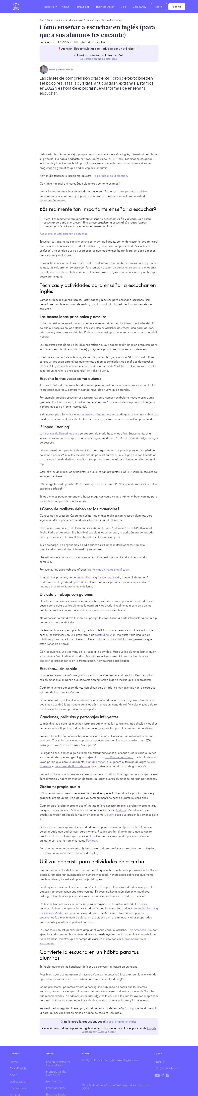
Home (14, 1062)
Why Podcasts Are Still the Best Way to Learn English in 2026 (116, 1087)
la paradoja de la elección (110, 175)
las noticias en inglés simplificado (108, 569)
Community (139, 6)
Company (15, 1053)
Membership (54, 1081)
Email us (160, 1062)
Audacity (121, 810)
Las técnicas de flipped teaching (59, 433)
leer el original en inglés (121, 1021)
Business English (105, 6)
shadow (45, 660)
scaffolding (102, 634)
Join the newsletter (166, 1068)
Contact (158, 1053)
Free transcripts (56, 1088)
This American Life (139, 929)
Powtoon (91, 840)
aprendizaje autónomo (91, 414)
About (65, 6)
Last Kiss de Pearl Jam (118, 757)
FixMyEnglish (83, 6)
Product (49, 1053)
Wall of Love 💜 (19, 1081)
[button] (49, 7)
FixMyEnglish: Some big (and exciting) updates (111, 1060)
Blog (123, 6)
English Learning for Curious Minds (98, 577)
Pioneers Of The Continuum (56, 1073)
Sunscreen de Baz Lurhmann (72, 766)
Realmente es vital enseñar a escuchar (63, 233)
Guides (85, 1053)
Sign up (177, 6)
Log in (158, 6)
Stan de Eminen (95, 761)
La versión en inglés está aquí (98, 58)
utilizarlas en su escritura (128, 267)
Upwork (109, 814)
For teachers (18, 1088)
